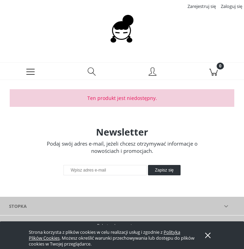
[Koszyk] (213, 71)
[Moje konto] (152, 72)
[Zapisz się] (164, 170)
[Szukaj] (91, 71)
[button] (30, 71)
